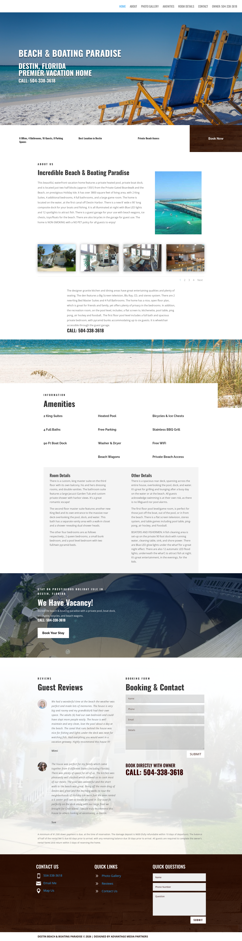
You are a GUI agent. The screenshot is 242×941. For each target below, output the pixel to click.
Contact (203, 6)
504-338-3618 (52, 875)
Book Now (215, 138)
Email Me (49, 883)
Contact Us (109, 891)
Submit (195, 754)
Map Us (48, 890)
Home (122, 6)
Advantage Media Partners (129, 936)
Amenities (168, 6)
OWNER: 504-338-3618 (224, 6)
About (133, 6)
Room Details (186, 6)
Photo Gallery (150, 6)
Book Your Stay (53, 633)
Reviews (107, 883)
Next (200, 280)
